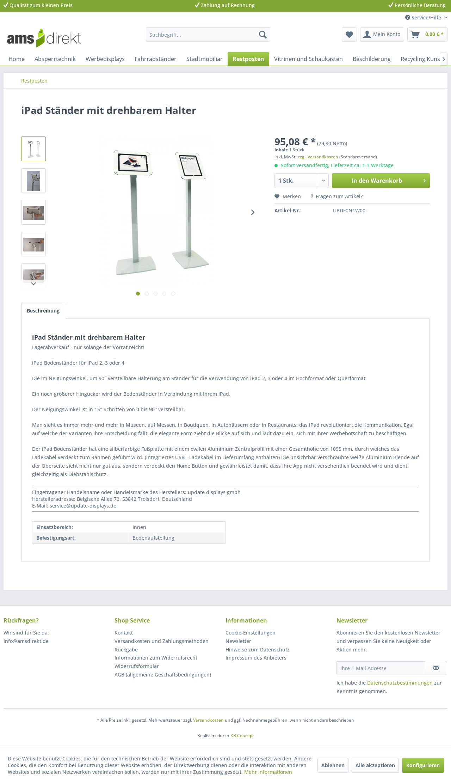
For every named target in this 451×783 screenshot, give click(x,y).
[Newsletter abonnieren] (436, 668)
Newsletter (238, 641)
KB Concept (242, 736)
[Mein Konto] (382, 35)
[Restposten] (248, 59)
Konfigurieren (423, 765)
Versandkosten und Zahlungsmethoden (162, 641)
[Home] (17, 59)
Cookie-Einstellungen (251, 632)
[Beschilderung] (372, 59)
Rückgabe (126, 649)
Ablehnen (333, 765)
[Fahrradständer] (155, 59)
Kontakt (124, 632)
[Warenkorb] (427, 35)
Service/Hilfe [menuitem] (424, 17)
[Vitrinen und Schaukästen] (308, 59)
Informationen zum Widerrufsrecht (156, 657)
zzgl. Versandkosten (318, 157)
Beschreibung (43, 310)
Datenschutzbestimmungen (400, 682)
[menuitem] (208, 35)
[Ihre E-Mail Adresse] (380, 668)
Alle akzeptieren (375, 765)
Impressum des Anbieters (256, 657)
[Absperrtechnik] (55, 59)
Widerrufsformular (137, 666)
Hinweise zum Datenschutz (258, 649)
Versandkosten (208, 720)
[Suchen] (262, 35)
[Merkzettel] (349, 35)
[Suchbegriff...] (208, 35)
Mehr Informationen (268, 772)
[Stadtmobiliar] (204, 59)
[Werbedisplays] (105, 59)
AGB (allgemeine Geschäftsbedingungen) (163, 674)
